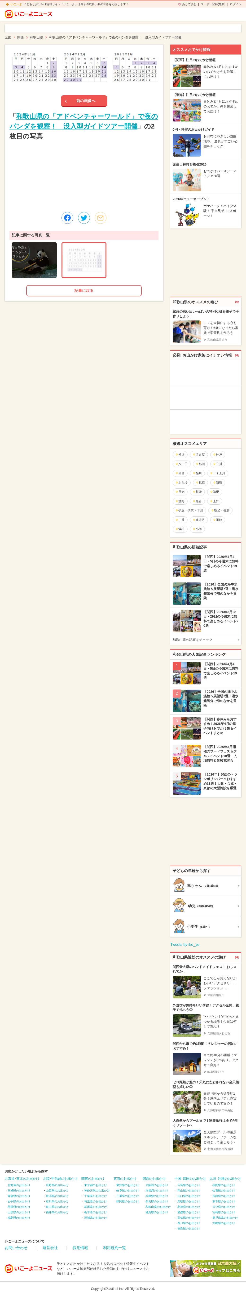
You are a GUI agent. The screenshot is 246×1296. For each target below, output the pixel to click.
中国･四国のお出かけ (190, 1178)
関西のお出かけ (154, 1178)
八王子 (181, 464)
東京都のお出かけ (95, 1185)
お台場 (181, 482)
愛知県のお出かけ (127, 1185)
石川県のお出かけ (57, 1201)
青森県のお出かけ (19, 1196)
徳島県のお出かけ (188, 1228)
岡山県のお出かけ (188, 1190)
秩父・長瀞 (220, 510)
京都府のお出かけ (156, 1190)
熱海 (179, 501)
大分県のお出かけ (223, 1207)
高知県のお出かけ (188, 1217)
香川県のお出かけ (188, 1223)
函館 (217, 520)
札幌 (200, 482)
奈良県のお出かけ (156, 1201)
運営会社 (50, 1248)
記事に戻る (84, 291)
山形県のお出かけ (19, 1212)
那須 (200, 464)
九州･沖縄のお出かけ (225, 1178)
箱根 (214, 492)
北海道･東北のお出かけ (22, 1178)
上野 (214, 501)
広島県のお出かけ (188, 1185)
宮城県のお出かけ (19, 1190)
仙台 (179, 473)
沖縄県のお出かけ (223, 1223)
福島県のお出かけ (19, 1217)
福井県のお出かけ (57, 1212)
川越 (179, 520)
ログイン (235, 4)
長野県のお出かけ (57, 1185)
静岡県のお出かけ (127, 1201)
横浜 (179, 454)
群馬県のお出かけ (95, 1207)
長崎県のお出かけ (223, 1196)
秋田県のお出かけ (19, 1207)
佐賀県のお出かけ (223, 1190)
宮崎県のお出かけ (223, 1212)
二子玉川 (217, 473)
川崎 (197, 492)
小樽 (197, 529)
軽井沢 (199, 520)
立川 (217, 464)
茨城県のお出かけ (95, 1217)
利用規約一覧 (114, 1248)
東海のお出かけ (125, 1178)
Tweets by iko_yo (184, 945)
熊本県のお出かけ (223, 1201)
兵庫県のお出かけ (156, 1196)
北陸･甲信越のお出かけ (60, 1178)
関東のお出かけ (93, 1178)
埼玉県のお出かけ (95, 1201)
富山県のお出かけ (57, 1207)
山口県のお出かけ (188, 1196)
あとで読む (189, 4)
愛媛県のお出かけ (188, 1212)
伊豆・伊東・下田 (189, 510)
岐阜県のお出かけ (127, 1190)
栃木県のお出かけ (95, 1212)
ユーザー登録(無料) (213, 4)
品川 (197, 473)
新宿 (217, 482)
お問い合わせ (16, 1248)
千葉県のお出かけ (95, 1196)
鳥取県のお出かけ (188, 1201)
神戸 (217, 454)
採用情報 (80, 1248)
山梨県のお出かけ (57, 1190)
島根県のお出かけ (188, 1207)
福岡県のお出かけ (223, 1185)
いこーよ (16, 4)
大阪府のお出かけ (156, 1185)
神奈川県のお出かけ (97, 1190)
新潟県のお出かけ (57, 1196)
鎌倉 (197, 501)
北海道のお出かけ (19, 1185)
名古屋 (199, 454)
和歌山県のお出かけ (158, 1207)
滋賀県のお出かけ (156, 1212)
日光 (179, 492)
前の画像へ (85, 101)
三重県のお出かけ (127, 1196)
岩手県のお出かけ (19, 1201)
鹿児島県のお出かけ (225, 1217)
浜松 (179, 529)
